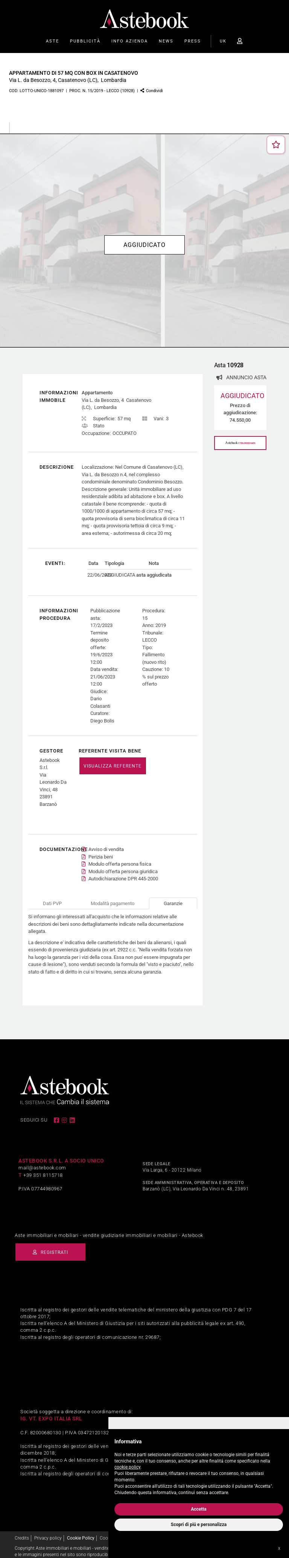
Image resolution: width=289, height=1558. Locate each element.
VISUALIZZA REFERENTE (112, 766)
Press (192, 41)
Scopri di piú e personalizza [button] (199, 1524)
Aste (52, 41)
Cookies (108, 1530)
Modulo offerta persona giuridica (123, 864)
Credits (22, 1530)
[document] (198, 1465)
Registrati (52, 1245)
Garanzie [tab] (173, 896)
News (166, 41)
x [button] (279, 1548)
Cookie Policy (80, 1530)
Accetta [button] (199, 1509)
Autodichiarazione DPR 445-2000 (123, 871)
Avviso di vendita (106, 842)
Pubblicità (85, 41)
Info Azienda (129, 41)
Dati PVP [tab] (52, 896)
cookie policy (127, 1467)
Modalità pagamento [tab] (112, 896)
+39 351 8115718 (43, 1167)
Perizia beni (100, 849)
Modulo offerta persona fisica (119, 857)
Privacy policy (48, 1530)
